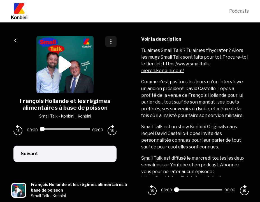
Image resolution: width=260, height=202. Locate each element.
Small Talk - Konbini (56, 116)
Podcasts (239, 11)
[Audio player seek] (65, 129)
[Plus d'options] (111, 41)
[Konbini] (120, 11)
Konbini (84, 116)
